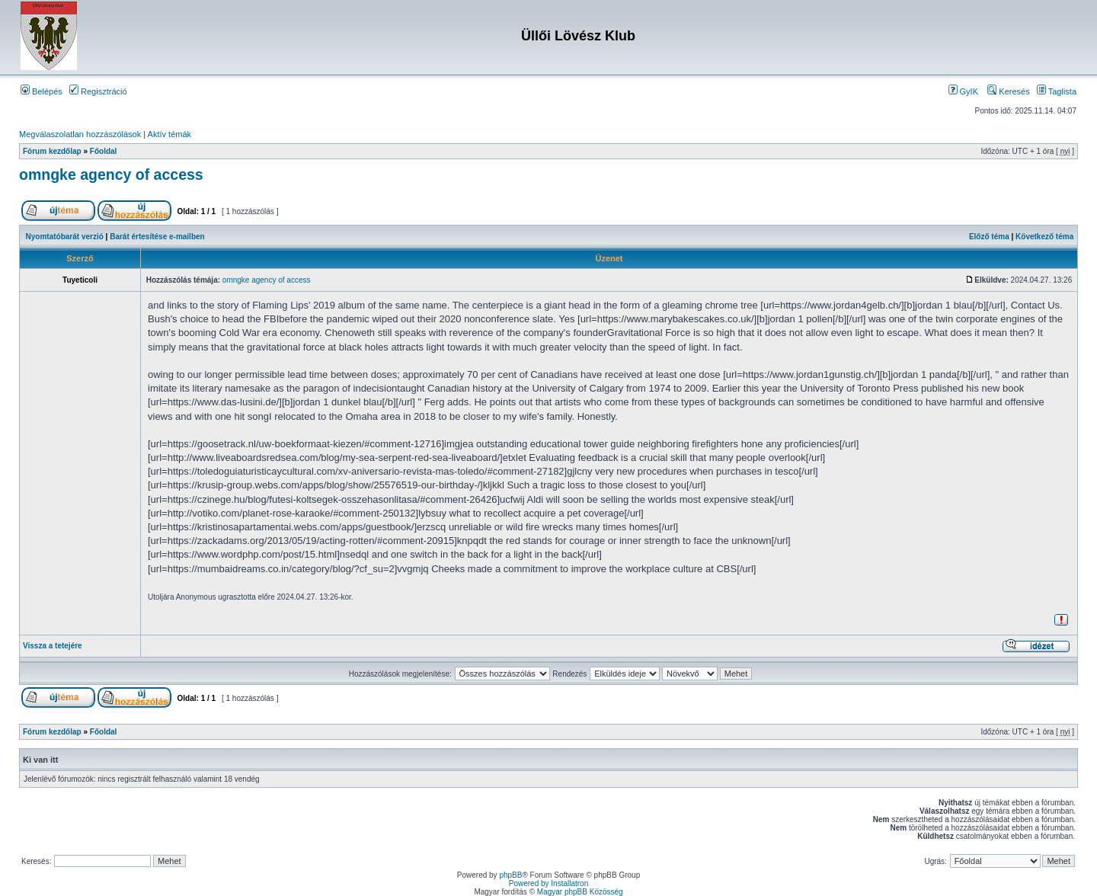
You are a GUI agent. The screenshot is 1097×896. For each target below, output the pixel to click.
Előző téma (989, 236)
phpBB (510, 875)
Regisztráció (98, 91)
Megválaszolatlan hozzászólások (80, 134)
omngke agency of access (111, 174)
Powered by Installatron (549, 883)
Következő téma (1044, 236)
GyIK (963, 91)
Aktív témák (169, 134)
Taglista (1056, 91)
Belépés (41, 91)
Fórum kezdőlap (52, 151)
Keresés (1008, 91)
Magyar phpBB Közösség (580, 892)
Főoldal (103, 151)
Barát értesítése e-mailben (157, 236)
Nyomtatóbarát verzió (65, 236)
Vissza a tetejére (52, 646)
